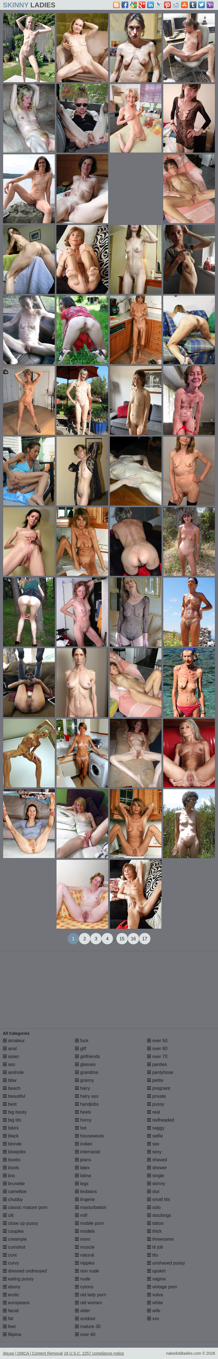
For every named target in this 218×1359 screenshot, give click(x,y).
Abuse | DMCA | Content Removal (33, 1353)
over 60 (157, 1048)
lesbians (86, 1191)
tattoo (155, 1223)
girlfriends (87, 1056)
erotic (11, 1294)
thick (154, 1231)
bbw (9, 1080)
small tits (158, 1199)
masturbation (90, 1207)
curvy (11, 1263)
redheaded (160, 1120)
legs (82, 1183)
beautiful (14, 1096)
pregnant (158, 1088)
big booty (14, 1112)
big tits (12, 1120)
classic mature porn (25, 1207)
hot (81, 1128)
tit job (155, 1247)
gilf (80, 1048)
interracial (87, 1151)
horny (83, 1120)
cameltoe (14, 1191)
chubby (13, 1199)
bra (9, 1175)
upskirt (156, 1271)
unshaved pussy (166, 1263)
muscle (85, 1247)
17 (144, 938)
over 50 (157, 1040)
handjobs (86, 1104)
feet (9, 1326)
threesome (160, 1239)
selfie (155, 1135)
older (82, 1310)
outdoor (85, 1318)
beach (11, 1088)
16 (133, 938)
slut (153, 1191)
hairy (82, 1088)
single (155, 1175)
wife (153, 1310)
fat (8, 1318)
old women (88, 1302)
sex (153, 1143)
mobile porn (89, 1223)
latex (82, 1167)
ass (9, 1064)
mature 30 (87, 1326)
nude (82, 1278)
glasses (85, 1064)
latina (83, 1175)
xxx (153, 1318)
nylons (84, 1286)
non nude (87, 1271)
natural (84, 1255)
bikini (10, 1128)
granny (84, 1080)
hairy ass (86, 1096)
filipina (12, 1334)
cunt (10, 1255)
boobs (11, 1159)
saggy (155, 1128)
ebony (11, 1286)
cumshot (14, 1247)
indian (83, 1143)
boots (11, 1167)
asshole (13, 1072)
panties (157, 1064)
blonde (12, 1143)
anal (10, 1048)
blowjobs (14, 1151)
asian (11, 1056)
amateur (14, 1040)
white (155, 1302)
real (153, 1112)
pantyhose (160, 1072)
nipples (85, 1263)
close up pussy (20, 1223)
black (11, 1135)
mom (82, 1239)
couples (13, 1231)
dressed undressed (25, 1271)
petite (155, 1080)
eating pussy (18, 1278)
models (85, 1231)
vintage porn (162, 1286)
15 (122, 938)
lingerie (85, 1199)
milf (81, 1215)
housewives (89, 1135)
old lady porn (90, 1294)
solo (154, 1207)
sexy (154, 1151)
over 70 (157, 1056)
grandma (86, 1072)
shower (157, 1167)
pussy (155, 1104)
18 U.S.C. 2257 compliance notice (94, 1353)
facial (11, 1310)
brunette (14, 1183)
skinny (156, 1183)
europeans (16, 1302)
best (10, 1104)
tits (152, 1255)
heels (83, 1112)
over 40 (85, 1334)
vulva (155, 1294)
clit (8, 1215)
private (156, 1096)
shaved (157, 1159)
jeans (83, 1159)
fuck (82, 1040)
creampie (15, 1239)
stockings (159, 1215)
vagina (156, 1278)
